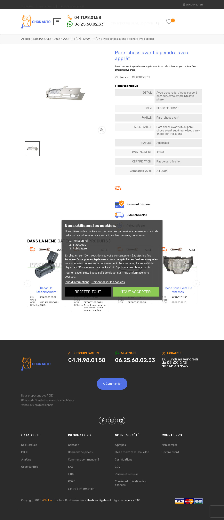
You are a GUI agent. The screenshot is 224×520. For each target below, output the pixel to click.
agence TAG (132, 500)
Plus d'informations (77, 282)
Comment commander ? (83, 459)
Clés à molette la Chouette (132, 452)
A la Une (26, 459)
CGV (117, 467)
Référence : (122, 77)
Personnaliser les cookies (108, 282)
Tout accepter (136, 292)
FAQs (71, 474)
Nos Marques (29, 445)
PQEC (24, 452)
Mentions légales (97, 500)
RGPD (71, 481)
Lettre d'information (81, 489)
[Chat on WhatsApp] (135, 360)
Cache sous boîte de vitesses (178, 290)
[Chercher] (134, 21)
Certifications (123, 459)
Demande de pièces (80, 452)
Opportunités (29, 467)
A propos (120, 445)
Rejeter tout (88, 292)
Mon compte (170, 445)
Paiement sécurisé (127, 474)
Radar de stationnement (46, 290)
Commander (112, 383)
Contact (73, 445)
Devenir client (170, 452)
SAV (70, 467)
